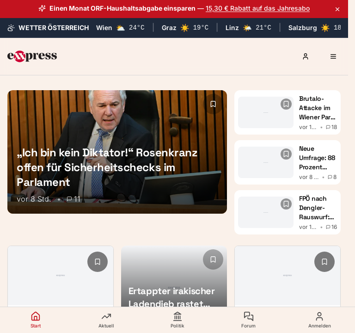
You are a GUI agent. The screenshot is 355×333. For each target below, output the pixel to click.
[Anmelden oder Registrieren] (305, 56)
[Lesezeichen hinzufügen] (213, 104)
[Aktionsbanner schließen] (337, 9)
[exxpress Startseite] (32, 56)
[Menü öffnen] (333, 56)
